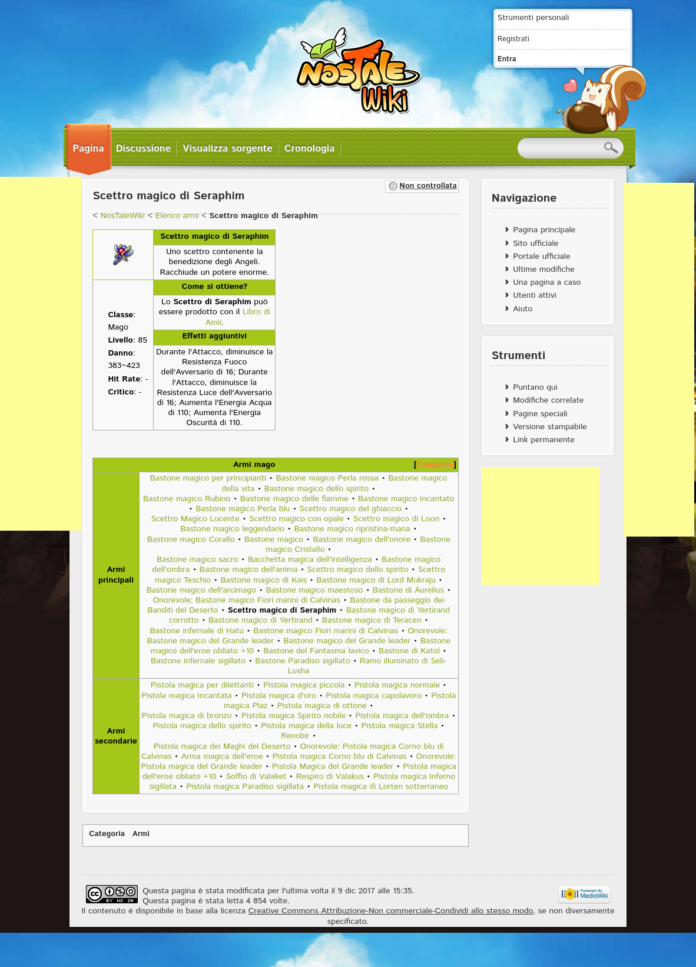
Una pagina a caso (547, 282)
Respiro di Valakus (330, 776)
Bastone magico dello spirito (316, 489)
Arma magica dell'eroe (222, 756)
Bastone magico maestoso (314, 590)
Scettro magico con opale (296, 519)
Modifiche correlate (548, 400)
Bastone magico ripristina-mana (352, 529)
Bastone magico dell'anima (249, 569)
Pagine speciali (540, 414)
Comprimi (434, 465)
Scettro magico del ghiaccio (351, 509)
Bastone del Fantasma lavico (316, 651)
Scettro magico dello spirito (358, 569)
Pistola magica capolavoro (374, 696)
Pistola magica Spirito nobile (293, 716)
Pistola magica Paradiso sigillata (245, 786)
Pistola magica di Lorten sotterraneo (380, 786)
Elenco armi (176, 216)
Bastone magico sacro (197, 559)
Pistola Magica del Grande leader (332, 766)
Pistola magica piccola (303, 685)
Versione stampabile (549, 427)
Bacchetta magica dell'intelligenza (310, 559)
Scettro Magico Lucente (195, 519)
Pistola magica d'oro (278, 696)
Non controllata (427, 186)
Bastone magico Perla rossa (327, 478)
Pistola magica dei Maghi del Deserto (222, 746)
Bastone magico (273, 539)
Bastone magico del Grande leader (347, 641)
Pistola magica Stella (399, 726)
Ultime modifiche (544, 269)
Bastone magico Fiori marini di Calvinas (325, 631)
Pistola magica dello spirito (202, 726)
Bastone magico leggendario (232, 529)
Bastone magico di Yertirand (260, 620)
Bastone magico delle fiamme (294, 499)
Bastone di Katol (409, 651)
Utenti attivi (534, 295)
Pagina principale (544, 230)
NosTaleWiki (123, 216)
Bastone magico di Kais (263, 580)
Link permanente (544, 440)
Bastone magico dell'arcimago (201, 590)
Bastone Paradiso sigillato (302, 661)
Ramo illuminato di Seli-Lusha (367, 666)
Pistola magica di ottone (322, 706)
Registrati (513, 39)
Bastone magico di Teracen (372, 620)
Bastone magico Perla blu (242, 509)
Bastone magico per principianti (208, 478)
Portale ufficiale (541, 256)
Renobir (295, 736)
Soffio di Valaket (256, 776)
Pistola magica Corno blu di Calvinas (340, 756)
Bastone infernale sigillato (198, 661)
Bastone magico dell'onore (362, 539)
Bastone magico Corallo (191, 539)
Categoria (107, 834)
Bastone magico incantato (406, 499)
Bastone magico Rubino (187, 499)
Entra (507, 59)
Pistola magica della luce (306, 726)
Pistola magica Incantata (186, 696)
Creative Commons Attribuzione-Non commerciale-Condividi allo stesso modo (390, 911)
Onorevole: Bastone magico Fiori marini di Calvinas (246, 600)
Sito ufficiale (535, 243)
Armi (141, 834)
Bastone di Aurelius (408, 590)
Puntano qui (535, 387)
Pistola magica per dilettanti (202, 685)
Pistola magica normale (397, 685)
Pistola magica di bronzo (186, 716)
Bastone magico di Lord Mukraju (376, 580)
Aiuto (522, 309)
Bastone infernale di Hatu (197, 631)
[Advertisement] (540, 526)
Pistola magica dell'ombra (402, 716)
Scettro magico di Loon (396, 519)
